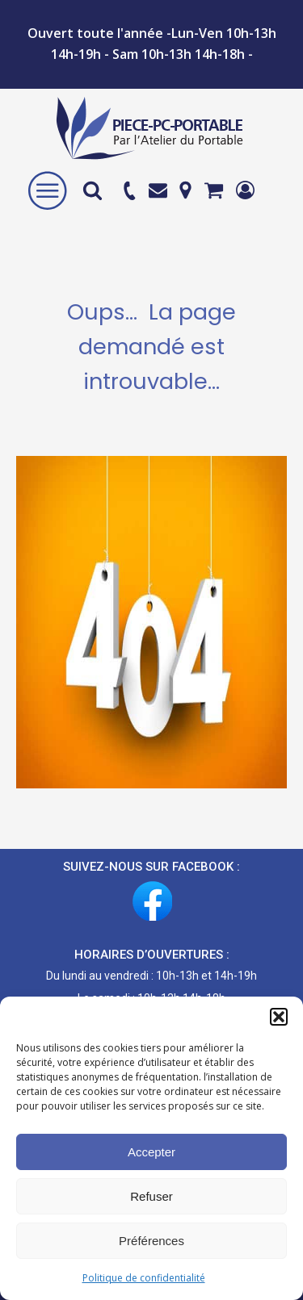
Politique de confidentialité (143, 1278)
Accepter (151, 1152)
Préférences (151, 1241)
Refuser (151, 1196)
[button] (279, 1017)
